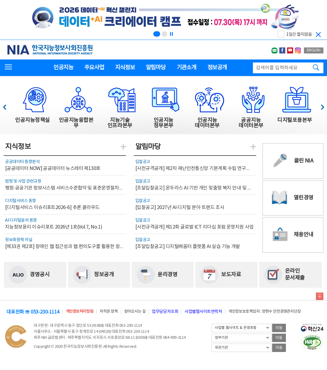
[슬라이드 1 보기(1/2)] (156, 34)
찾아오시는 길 (135, 312)
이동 (279, 328)
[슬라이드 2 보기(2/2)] (164, 34)
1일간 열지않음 (299, 34)
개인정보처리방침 (79, 312)
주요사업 (94, 67)
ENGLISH (313, 50)
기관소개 (186, 67)
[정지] (171, 34)
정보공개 (217, 67)
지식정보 (125, 67)
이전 (7, 105)
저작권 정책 (109, 312)
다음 (319, 105)
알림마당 (155, 67)
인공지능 (63, 67)
